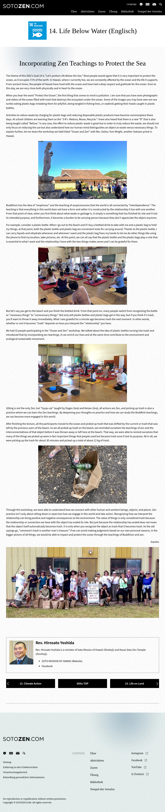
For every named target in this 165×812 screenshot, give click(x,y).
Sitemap (7, 762)
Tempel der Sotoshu (149, 11)
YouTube (137, 767)
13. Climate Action (30, 683)
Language (132, 4)
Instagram (137, 753)
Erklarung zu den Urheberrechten (20, 767)
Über (74, 11)
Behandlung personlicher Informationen (23, 777)
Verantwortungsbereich (15, 772)
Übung (113, 11)
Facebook (47, 666)
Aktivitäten (87, 11)
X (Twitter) (138, 774)
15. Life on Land (134, 683)
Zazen (102, 11)
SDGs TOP (82, 683)
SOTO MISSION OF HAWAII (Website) (62, 661)
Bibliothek (127, 11)
